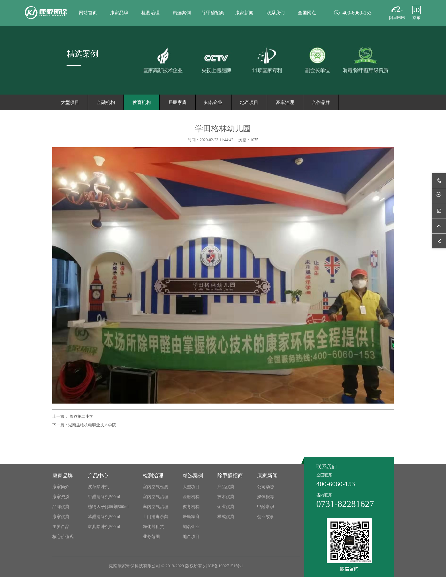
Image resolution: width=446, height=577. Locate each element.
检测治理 (150, 12)
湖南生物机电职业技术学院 (92, 425)
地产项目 (249, 102)
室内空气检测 (155, 486)
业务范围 (151, 536)
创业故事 (265, 516)
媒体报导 (265, 496)
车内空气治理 (155, 506)
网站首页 (88, 12)
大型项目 (70, 102)
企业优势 (225, 506)
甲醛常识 (265, 506)
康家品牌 (119, 12)
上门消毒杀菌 (155, 516)
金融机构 (106, 102)
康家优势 (60, 516)
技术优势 (225, 496)
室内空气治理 (155, 496)
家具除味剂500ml (104, 526)
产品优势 (225, 486)
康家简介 (60, 486)
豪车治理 (285, 102)
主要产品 (60, 526)
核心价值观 (63, 536)
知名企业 (213, 102)
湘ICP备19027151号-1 (223, 566)
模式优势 (225, 516)
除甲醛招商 (213, 12)
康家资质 (60, 496)
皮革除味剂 (98, 486)
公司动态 (265, 486)
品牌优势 (60, 506)
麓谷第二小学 (80, 416)
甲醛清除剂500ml (104, 496)
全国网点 (307, 12)
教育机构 (142, 102)
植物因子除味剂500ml (108, 506)
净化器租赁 (153, 526)
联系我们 (276, 12)
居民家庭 (177, 102)
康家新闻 (244, 12)
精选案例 (182, 12)
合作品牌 (321, 102)
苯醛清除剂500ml (104, 516)
